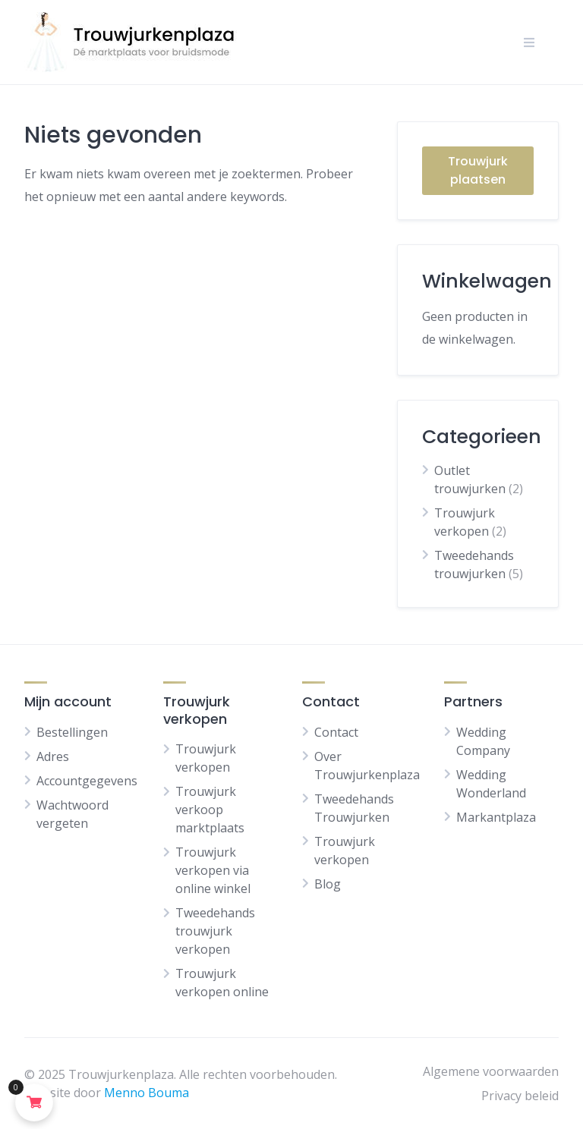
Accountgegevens (86, 780)
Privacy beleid (520, 1095)
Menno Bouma (146, 1092)
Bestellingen (72, 732)
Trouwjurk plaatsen (478, 170)
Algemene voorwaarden (491, 1071)
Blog (327, 884)
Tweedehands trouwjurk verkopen (215, 931)
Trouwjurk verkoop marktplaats (209, 809)
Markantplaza (496, 817)
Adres (52, 756)
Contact (336, 732)
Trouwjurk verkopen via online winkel (213, 870)
